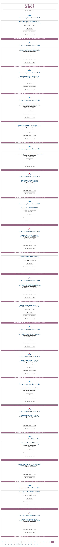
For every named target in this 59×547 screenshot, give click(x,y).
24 (14, 544)
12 (34, 541)
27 (22, 544)
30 (31, 544)
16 (46, 541)
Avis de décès (29, 28)
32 (37, 544)
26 (20, 544)
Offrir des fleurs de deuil (30, 34)
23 (11, 544)
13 (37, 541)
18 (52, 541)
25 (17, 544)
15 (43, 541)
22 (8, 544)
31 (34, 544)
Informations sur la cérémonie (29, 31)
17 (49, 541)
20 (2, 544)
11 (31, 541)
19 (55, 541)
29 (28, 544)
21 (5, 544)
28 (25, 544)
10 (28, 541)
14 (40, 541)
